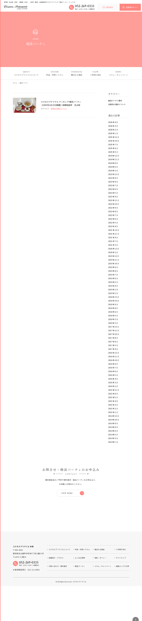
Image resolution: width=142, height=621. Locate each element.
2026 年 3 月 (113, 126)
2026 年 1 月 (113, 133)
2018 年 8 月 (113, 308)
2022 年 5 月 (113, 222)
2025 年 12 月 (113, 137)
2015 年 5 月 (113, 397)
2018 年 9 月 (113, 304)
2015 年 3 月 (113, 405)
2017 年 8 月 (113, 338)
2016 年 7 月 (113, 367)
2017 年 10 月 (113, 334)
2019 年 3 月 (113, 289)
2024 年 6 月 (113, 167)
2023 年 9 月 (113, 178)
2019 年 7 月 (113, 274)
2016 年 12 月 (113, 353)
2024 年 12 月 (113, 155)
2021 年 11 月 (113, 234)
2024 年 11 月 (113, 159)
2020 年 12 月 (113, 248)
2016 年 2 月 (113, 386)
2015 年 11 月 (113, 390)
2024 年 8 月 (113, 163)
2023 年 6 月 (113, 189)
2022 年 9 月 (113, 207)
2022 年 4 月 (113, 226)
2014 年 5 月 (113, 434)
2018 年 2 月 (113, 323)
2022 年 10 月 (113, 204)
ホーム (15, 83)
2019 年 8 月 (113, 271)
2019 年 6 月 (113, 278)
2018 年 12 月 (113, 297)
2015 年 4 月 (113, 401)
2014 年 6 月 (113, 431)
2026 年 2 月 (113, 129)
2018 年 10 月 (113, 300)
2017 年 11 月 (113, 330)
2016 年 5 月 (113, 375)
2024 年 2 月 (113, 170)
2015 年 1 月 (113, 412)
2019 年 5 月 (113, 282)
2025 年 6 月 (113, 148)
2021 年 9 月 (113, 237)
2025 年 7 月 (113, 144)
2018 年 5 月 (113, 315)
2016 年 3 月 (113, 382)
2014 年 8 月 (113, 427)
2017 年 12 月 (113, 326)
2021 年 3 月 (113, 245)
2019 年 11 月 (113, 260)
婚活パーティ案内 (115, 100)
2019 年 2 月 (113, 293)
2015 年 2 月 (113, 408)
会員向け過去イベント (117, 104)
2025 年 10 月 (113, 141)
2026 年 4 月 (113, 122)
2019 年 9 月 (113, 267)
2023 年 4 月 (113, 196)
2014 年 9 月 (113, 423)
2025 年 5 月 (113, 152)
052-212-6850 (34, 586)
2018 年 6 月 (113, 312)
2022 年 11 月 (113, 200)
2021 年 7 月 (113, 241)
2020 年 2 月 (113, 252)
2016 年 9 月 (113, 364)
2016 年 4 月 (113, 379)
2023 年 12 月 (113, 174)
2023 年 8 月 (113, 181)
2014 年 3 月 (113, 438)
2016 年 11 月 (113, 356)
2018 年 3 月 (113, 319)
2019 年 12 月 (113, 256)
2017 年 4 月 (113, 349)
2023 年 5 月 (113, 193)
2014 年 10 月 (113, 419)
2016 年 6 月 (113, 371)
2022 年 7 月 (113, 215)
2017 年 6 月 (113, 341)
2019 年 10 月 (113, 263)
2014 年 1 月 (113, 442)
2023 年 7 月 (113, 185)
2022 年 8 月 (113, 211)
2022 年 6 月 (113, 219)
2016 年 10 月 (113, 360)
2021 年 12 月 (113, 230)
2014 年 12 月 (113, 416)
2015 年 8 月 (113, 393)
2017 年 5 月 (113, 345)
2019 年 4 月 (113, 286)
